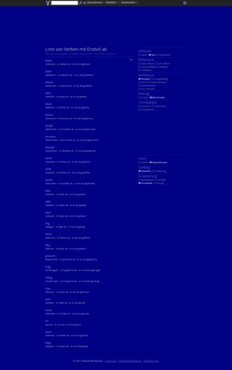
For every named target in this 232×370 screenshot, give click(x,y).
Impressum (111, 361)
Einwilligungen (151, 361)
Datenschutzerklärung (130, 361)
